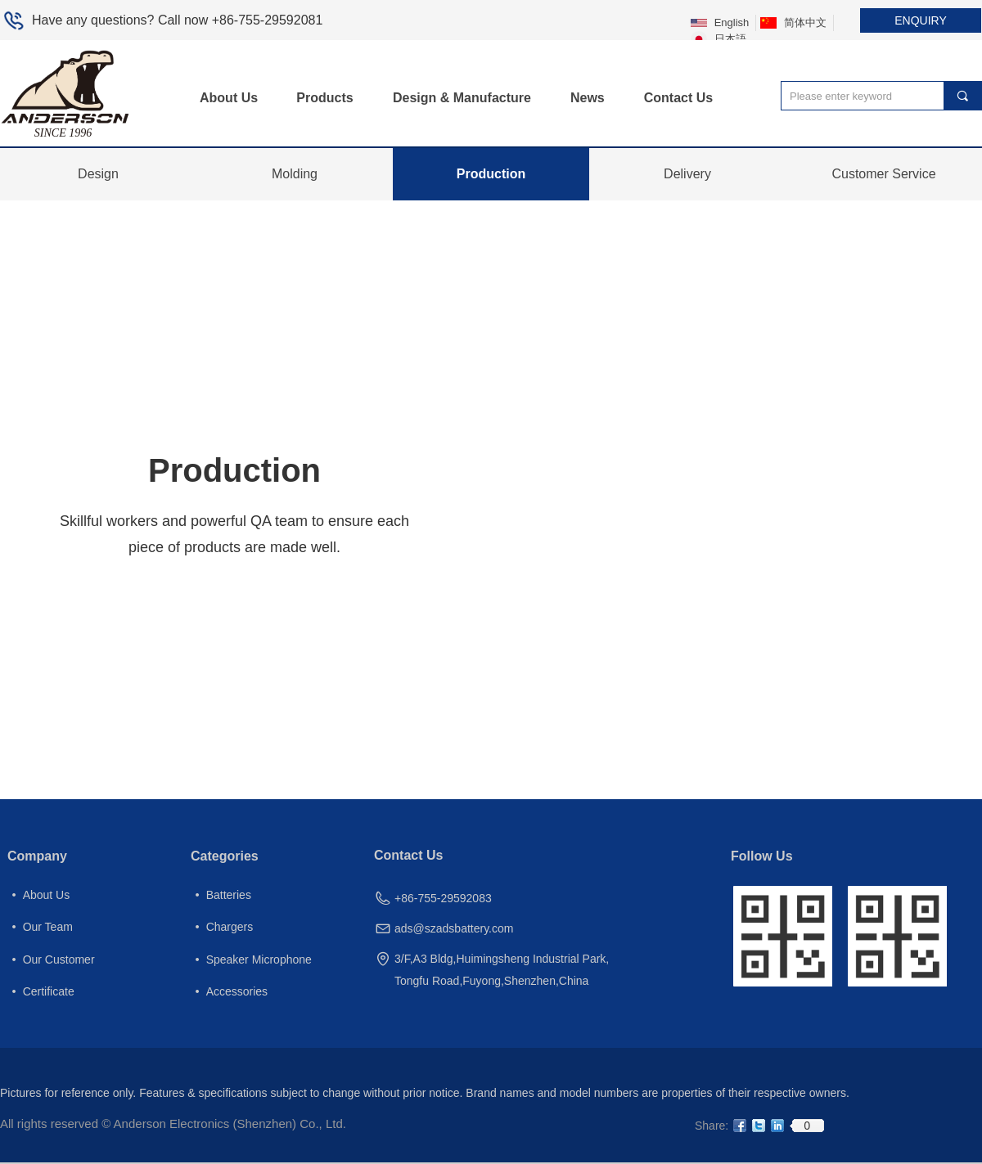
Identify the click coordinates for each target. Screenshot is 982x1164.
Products (324, 98)
